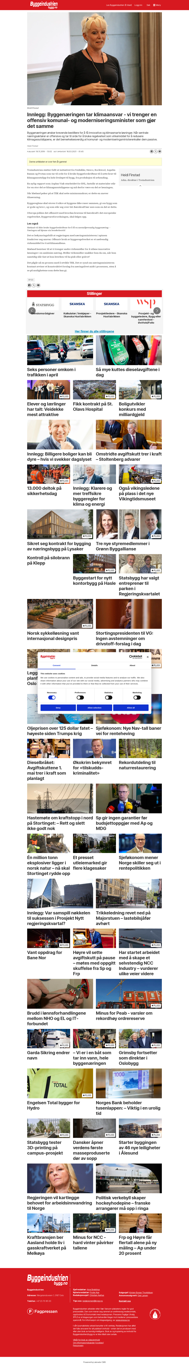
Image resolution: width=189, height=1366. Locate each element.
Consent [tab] (57, 665)
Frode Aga (94, 1292)
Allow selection (94, 708)
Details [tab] (94, 665)
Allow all (131, 708)
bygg (31, 280)
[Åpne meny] (157, 5)
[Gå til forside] (44, 5)
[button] (156, 310)
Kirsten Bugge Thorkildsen (141, 1292)
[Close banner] (148, 657)
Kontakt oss (125, 1301)
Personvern (78, 1345)
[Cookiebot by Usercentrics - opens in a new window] (131, 657)
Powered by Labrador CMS (94, 1362)
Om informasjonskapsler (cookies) (88, 1342)
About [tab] (132, 665)
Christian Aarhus (97, 1295)
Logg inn (138, 5)
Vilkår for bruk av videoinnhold (86, 1340)
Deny (58, 708)
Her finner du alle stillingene (94, 331)
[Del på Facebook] (151, 151)
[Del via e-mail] (160, 151)
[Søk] (148, 5)
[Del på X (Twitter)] (156, 151)
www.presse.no (123, 1320)
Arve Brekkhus (93, 1289)
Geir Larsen (143, 1295)
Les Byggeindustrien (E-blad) (119, 5)
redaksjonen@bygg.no (92, 1301)
